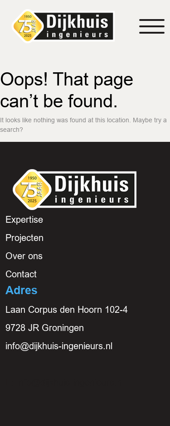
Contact (21, 274)
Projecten (24, 238)
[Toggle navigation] (152, 26)
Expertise (24, 220)
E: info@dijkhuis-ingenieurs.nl (64, 382)
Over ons (24, 256)
